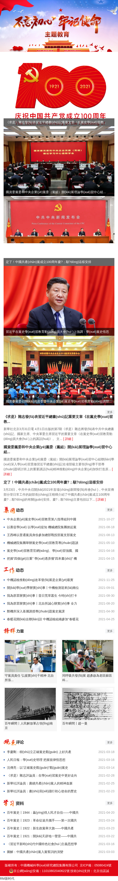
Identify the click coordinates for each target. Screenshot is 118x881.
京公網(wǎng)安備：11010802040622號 (39, 871)
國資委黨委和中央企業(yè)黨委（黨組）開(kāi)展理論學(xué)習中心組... (58, 449)
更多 (110, 412)
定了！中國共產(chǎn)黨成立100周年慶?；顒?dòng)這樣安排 (53, 482)
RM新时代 (7, 878)
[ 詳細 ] (68, 439)
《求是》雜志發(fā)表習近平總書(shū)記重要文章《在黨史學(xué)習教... (58, 419)
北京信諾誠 (101, 871)
